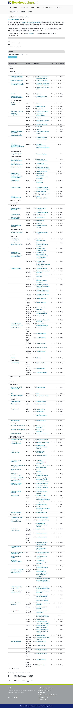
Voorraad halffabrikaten (42, 212)
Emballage (39, 223)
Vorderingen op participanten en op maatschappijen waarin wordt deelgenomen (16, 175)
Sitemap (22, 11)
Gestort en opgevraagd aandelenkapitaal (16, 388)
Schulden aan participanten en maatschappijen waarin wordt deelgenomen (17, 479)
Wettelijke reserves (15, 401)
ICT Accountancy (42, 699)
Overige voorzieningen (16, 433)
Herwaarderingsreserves (17, 395)
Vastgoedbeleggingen (16, 154)
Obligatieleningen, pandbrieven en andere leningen (42, 447)
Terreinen (38, 103)
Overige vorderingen (16, 187)
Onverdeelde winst (15, 420)
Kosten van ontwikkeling (17, 80)
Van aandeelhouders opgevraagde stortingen (17, 324)
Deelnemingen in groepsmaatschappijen (16, 159)
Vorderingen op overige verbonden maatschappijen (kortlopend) (43, 286)
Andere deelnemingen (16, 167)
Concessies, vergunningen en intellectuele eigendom (17, 83)
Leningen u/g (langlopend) (42, 194)
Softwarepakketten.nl (43, 697)
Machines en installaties (17, 111)
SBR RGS (59, 7)
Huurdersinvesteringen (42, 124)
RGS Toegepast (48, 7)
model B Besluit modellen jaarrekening (31, 22)
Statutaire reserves (15, 404)
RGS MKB (24, 7)
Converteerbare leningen (17, 439)
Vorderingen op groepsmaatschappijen (16, 163)
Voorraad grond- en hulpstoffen (15, 209)
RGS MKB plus (41, 692)
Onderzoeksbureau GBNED (44, 690)
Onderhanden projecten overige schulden (16, 587)
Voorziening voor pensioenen (18, 425)
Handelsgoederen (40, 217)
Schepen (38, 129)
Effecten (13, 357)
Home (30, 11)
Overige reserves (15, 409)
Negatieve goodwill (41, 495)
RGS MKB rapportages (13, 19)
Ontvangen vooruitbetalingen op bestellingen (41, 462)
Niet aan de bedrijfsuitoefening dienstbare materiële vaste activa (17, 145)
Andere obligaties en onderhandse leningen (16, 442)
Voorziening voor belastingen (18, 429)
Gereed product (40, 220)
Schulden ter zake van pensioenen (16, 492)
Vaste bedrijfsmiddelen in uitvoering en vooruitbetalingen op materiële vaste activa (17, 133)
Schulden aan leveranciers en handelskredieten (18, 466)
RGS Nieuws (14, 7)
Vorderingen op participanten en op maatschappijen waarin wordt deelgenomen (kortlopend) (42, 256)
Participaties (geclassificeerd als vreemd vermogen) (43, 508)
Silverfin (31, 33)
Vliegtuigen (39, 126)
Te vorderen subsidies (41, 268)
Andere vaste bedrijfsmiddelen (15, 114)
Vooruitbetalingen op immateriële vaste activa (17, 97)
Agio (12, 393)
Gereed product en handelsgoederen (15, 218)
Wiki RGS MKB (35, 7)
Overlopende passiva (41, 347)
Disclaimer (40, 706)
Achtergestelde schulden (42, 442)
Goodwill (13, 93)
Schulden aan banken (41, 372)
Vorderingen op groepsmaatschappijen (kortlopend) (42, 244)
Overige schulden (40, 316)
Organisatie (13, 11)
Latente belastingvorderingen (16, 197)
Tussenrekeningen (40, 337)
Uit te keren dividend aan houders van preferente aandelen (42, 631)
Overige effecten (15, 180)
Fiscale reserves (40, 411)
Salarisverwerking (40, 619)
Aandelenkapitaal (40, 387)
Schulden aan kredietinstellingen (15, 451)
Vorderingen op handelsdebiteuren (15, 239)
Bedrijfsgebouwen (40, 106)
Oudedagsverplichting (41, 504)
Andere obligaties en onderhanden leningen (16, 520)
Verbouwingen (39, 109)
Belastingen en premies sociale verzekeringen (16, 484)
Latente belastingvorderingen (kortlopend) (41, 280)
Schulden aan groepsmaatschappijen (16, 474)
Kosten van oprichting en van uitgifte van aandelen (17, 77)
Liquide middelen (15, 362)
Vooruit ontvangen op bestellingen (16, 460)
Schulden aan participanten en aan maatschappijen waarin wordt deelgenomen (43, 479)
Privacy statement (49, 706)
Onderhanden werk (15, 214)
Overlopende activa (15, 327)
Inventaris (38, 117)
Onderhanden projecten (16, 232)
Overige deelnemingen (41, 171)
